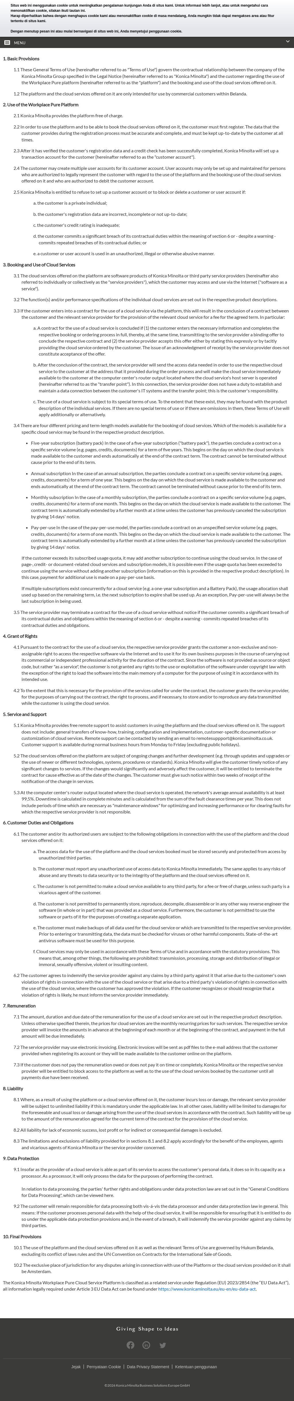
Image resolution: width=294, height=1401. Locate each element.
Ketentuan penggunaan (196, 1366)
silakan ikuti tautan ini (67, 11)
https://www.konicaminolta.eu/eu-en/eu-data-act (207, 1288)
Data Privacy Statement (148, 1366)
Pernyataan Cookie (104, 1366)
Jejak (76, 1366)
